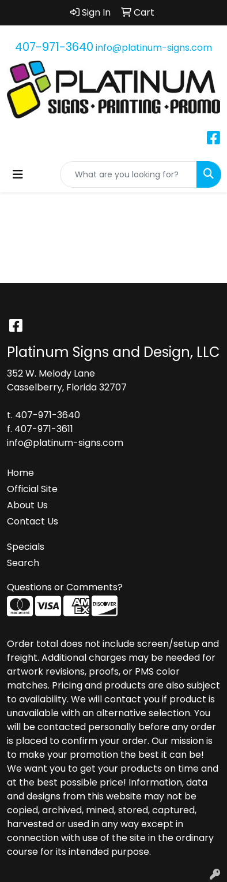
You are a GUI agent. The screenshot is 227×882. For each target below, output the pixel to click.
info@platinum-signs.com (154, 47)
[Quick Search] (128, 174)
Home (20, 472)
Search (23, 563)
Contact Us (32, 521)
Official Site (32, 489)
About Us (27, 505)
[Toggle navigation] (18, 174)
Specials (25, 546)
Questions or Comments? (65, 587)
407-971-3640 (54, 47)
